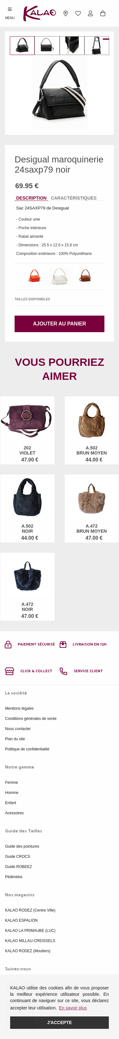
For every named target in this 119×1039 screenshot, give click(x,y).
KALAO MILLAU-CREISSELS (30, 941)
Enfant (10, 803)
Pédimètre (14, 877)
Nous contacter (18, 729)
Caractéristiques (73, 198)
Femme (11, 782)
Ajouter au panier (59, 323)
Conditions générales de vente (30, 718)
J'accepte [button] (59, 1022)
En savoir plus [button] (73, 1007)
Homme (11, 792)
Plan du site (15, 739)
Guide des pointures (22, 846)
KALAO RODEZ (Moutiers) (27, 951)
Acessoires (14, 813)
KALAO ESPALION (21, 920)
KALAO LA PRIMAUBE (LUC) (30, 930)
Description (31, 198)
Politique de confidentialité (27, 749)
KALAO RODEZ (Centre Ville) (30, 910)
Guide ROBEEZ (18, 867)
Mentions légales (19, 708)
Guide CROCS (17, 856)
